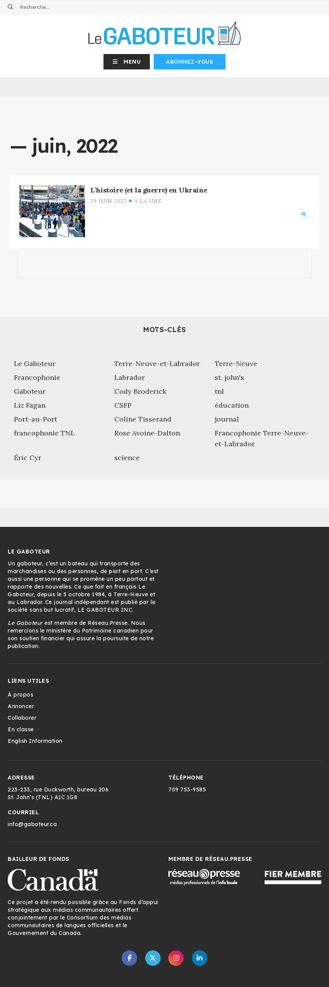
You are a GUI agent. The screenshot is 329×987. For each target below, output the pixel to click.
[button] (126, 61)
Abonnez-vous (189, 61)
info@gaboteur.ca (32, 824)
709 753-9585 (187, 789)
